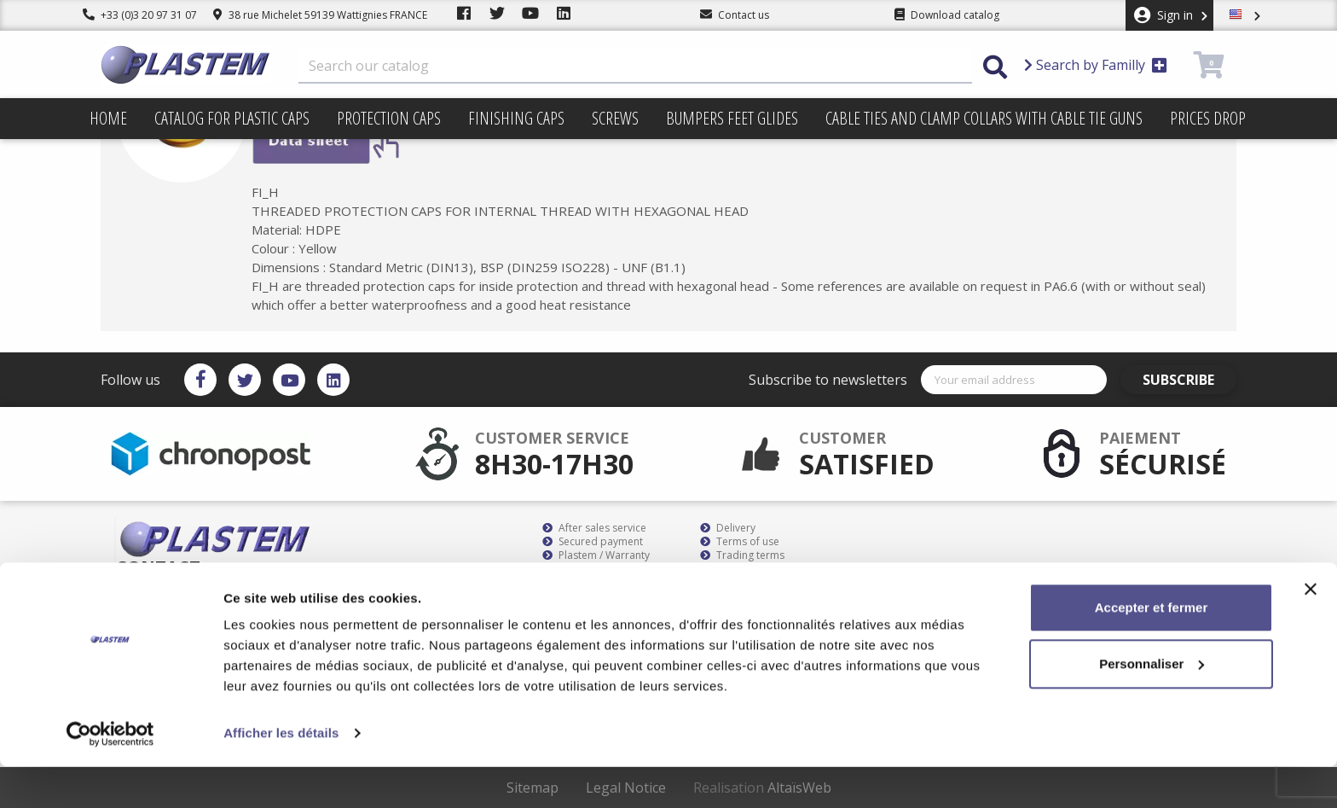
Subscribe (1188, 379)
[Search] (635, 66)
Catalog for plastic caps (232, 118)
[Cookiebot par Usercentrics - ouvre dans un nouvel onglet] (110, 775)
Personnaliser (1151, 704)
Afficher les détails (281, 774)
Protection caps (389, 118)
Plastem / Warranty (596, 555)
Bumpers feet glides (732, 118)
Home (108, 118)
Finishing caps (516, 118)
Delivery (727, 528)
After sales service (594, 528)
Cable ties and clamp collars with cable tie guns (984, 118)
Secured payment (592, 542)
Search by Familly (1095, 64)
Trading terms (742, 555)
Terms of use (739, 542)
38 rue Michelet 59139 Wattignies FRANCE (320, 15)
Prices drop (1208, 118)
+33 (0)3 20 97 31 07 (140, 15)
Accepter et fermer (1151, 649)
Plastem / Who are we (602, 583)
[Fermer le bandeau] (1311, 631)
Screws (615, 118)
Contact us (733, 583)
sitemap (727, 569)
